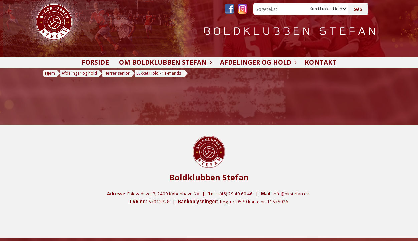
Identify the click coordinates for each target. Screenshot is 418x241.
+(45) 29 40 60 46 (235, 194)
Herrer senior (117, 73)
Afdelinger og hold (257, 62)
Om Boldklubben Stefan (164, 62)
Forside (95, 62)
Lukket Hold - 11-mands (158, 73)
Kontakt (320, 62)
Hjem (50, 73)
